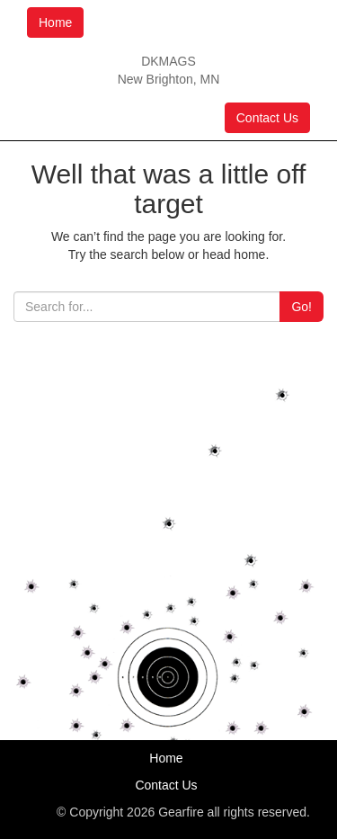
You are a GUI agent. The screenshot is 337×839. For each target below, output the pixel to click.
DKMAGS (168, 61)
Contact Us (267, 118)
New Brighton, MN (169, 79)
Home (55, 22)
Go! (301, 306)
